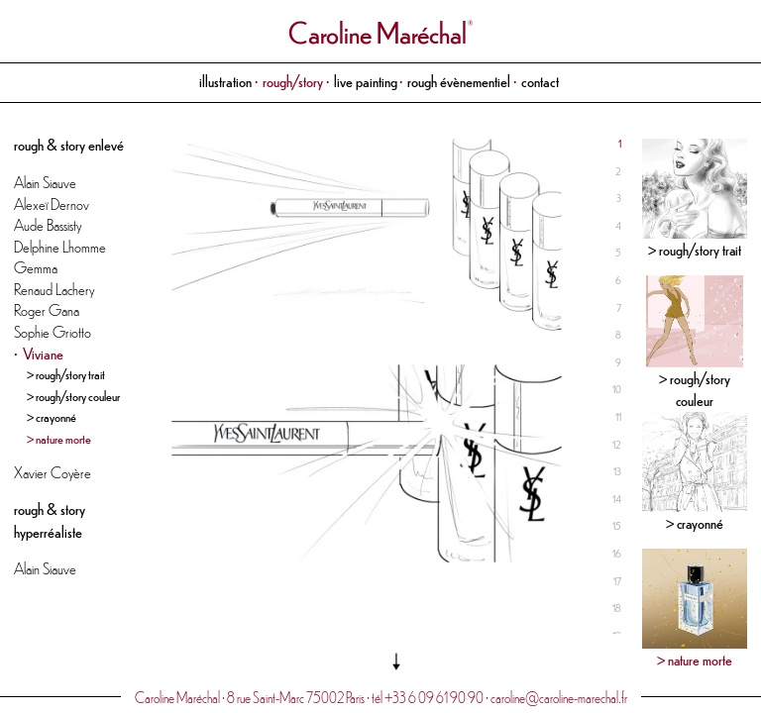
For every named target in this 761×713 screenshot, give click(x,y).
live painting (365, 80)
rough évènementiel (458, 80)
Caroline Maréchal (377, 32)
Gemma (35, 266)
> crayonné (51, 416)
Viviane (43, 353)
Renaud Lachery (54, 288)
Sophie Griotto (52, 331)
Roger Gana (46, 309)
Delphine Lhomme (60, 246)
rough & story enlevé (69, 144)
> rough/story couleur (73, 395)
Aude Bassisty (47, 224)
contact (540, 80)
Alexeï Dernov (51, 203)
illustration (225, 80)
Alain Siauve (45, 181)
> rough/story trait (66, 373)
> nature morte (59, 438)
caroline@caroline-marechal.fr (558, 697)
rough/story (293, 80)
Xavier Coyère (52, 471)
